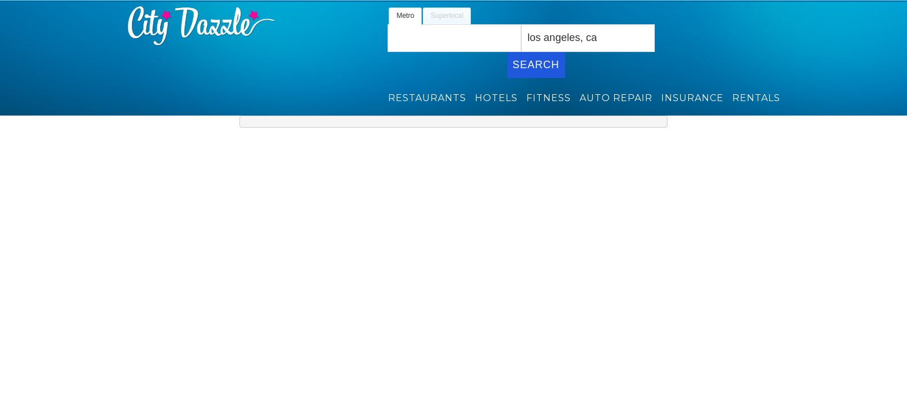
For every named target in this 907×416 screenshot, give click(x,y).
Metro (405, 16)
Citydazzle (182, 25)
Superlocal (446, 16)
